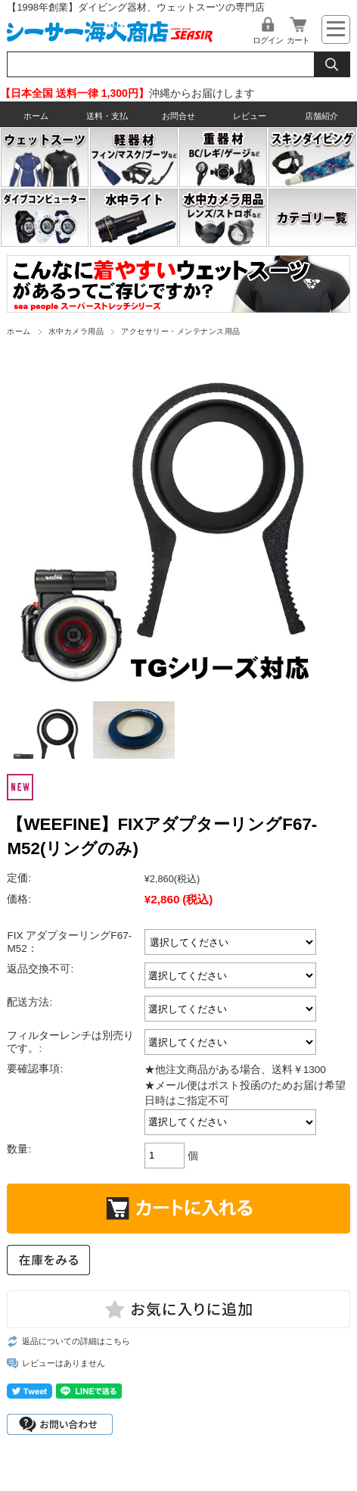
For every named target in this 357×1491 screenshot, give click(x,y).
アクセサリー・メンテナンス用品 (180, 331)
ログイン (268, 40)
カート (298, 40)
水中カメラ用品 (76, 331)
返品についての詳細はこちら (76, 1341)
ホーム (35, 115)
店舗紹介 (321, 115)
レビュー (249, 115)
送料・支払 (107, 115)
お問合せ (178, 115)
